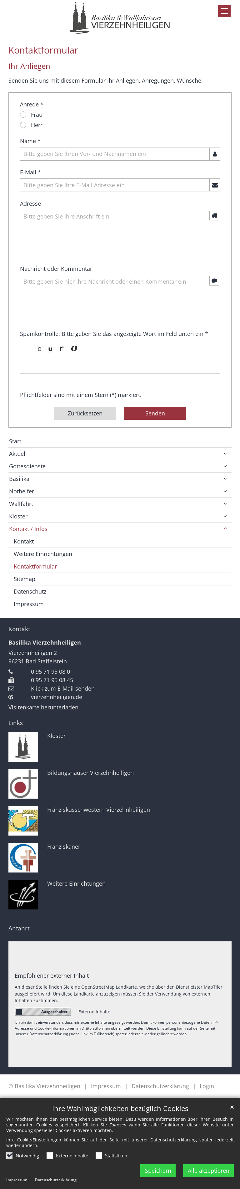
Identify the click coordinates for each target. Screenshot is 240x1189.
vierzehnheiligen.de (56, 697)
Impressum (17, 1183)
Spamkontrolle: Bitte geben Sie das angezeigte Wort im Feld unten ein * (114, 333)
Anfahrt (19, 928)
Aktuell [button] (18, 453)
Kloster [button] (18, 516)
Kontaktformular (43, 50)
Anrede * (31, 104)
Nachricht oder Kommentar (56, 268)
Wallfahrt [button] (21, 503)
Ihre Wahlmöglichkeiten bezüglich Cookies (120, 1112)
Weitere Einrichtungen (43, 554)
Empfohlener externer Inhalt (52, 975)
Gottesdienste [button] (27, 466)
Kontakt (24, 541)
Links (15, 723)
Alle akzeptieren (208, 1174)
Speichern (158, 1174)
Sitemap (24, 579)
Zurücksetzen (85, 413)
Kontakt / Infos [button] (28, 529)
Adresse (30, 203)
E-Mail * (30, 172)
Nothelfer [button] (21, 491)
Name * (30, 141)
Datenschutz (30, 591)
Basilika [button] (19, 478)
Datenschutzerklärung (56, 1183)
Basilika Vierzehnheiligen (44, 642)
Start (15, 441)
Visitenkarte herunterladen (43, 707)
